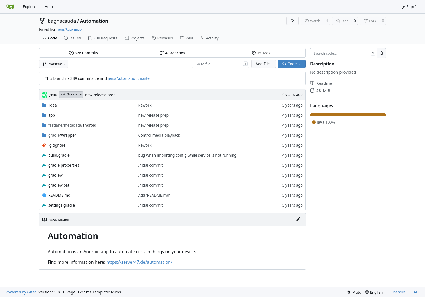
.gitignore (57, 145)
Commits (83, 52)
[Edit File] (298, 219)
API (417, 292)
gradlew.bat (58, 185)
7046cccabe (71, 95)
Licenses (398, 292)
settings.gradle (61, 205)
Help (48, 6)
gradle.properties (63, 165)
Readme (321, 83)
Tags (261, 52)
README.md (59, 195)
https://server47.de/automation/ (139, 262)
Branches (172, 52)
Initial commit (150, 165)
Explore (29, 6)
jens (53, 94)
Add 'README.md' (154, 195)
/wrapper (62, 135)
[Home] (10, 7)
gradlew (55, 175)
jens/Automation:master (129, 78)
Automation (94, 21)
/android (72, 125)
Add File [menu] (265, 63)
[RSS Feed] (292, 21)
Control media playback (159, 135)
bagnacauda (62, 21)
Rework (145, 105)
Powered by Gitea (21, 292)
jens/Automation (70, 29)
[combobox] (220, 64)
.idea (52, 105)
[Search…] (381, 53)
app (51, 115)
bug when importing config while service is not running (187, 155)
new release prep (100, 94)
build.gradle (59, 155)
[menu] (354, 292)
